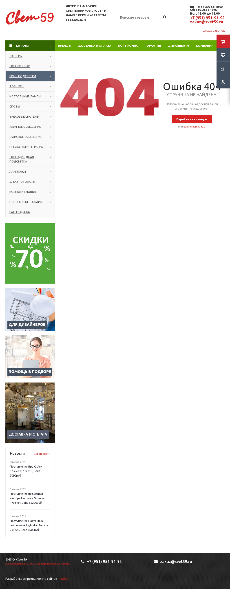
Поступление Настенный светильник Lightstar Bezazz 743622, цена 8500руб (29, 525)
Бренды (64, 45)
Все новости (42, 453)
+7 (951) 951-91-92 (207, 18)
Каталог (23, 45)
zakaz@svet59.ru (206, 22)
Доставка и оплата (94, 45)
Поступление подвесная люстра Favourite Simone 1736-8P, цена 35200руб (27, 498)
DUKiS (64, 578)
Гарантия (153, 45)
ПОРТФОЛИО (128, 45)
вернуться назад (194, 126)
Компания (204, 45)
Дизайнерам (178, 45)
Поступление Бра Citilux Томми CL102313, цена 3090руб (26, 471)
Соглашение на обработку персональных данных (38, 563)
